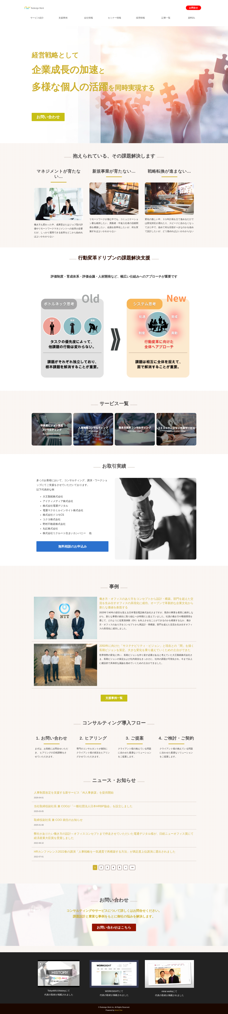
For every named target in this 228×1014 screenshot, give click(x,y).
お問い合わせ (48, 117)
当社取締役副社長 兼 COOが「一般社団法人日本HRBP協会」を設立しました (83, 806)
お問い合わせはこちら (114, 927)
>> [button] (132, 867)
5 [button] (119, 867)
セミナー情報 (114, 18)
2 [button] (101, 867)
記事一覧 (166, 18)
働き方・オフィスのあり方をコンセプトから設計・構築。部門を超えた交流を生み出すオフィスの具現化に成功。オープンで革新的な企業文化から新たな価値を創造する (146, 603)
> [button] (125, 867)
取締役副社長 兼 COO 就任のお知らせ (58, 819)
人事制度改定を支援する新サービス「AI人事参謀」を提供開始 (74, 792)
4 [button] (113, 867)
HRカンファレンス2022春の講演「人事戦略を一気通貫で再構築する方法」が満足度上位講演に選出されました (104, 851)
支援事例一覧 (114, 698)
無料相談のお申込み (72, 546)
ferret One (118, 1010)
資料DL (191, 18)
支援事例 (63, 18)
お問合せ (193, 8)
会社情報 (88, 18)
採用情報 (140, 18)
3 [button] (107, 867)
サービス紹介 (37, 18)
